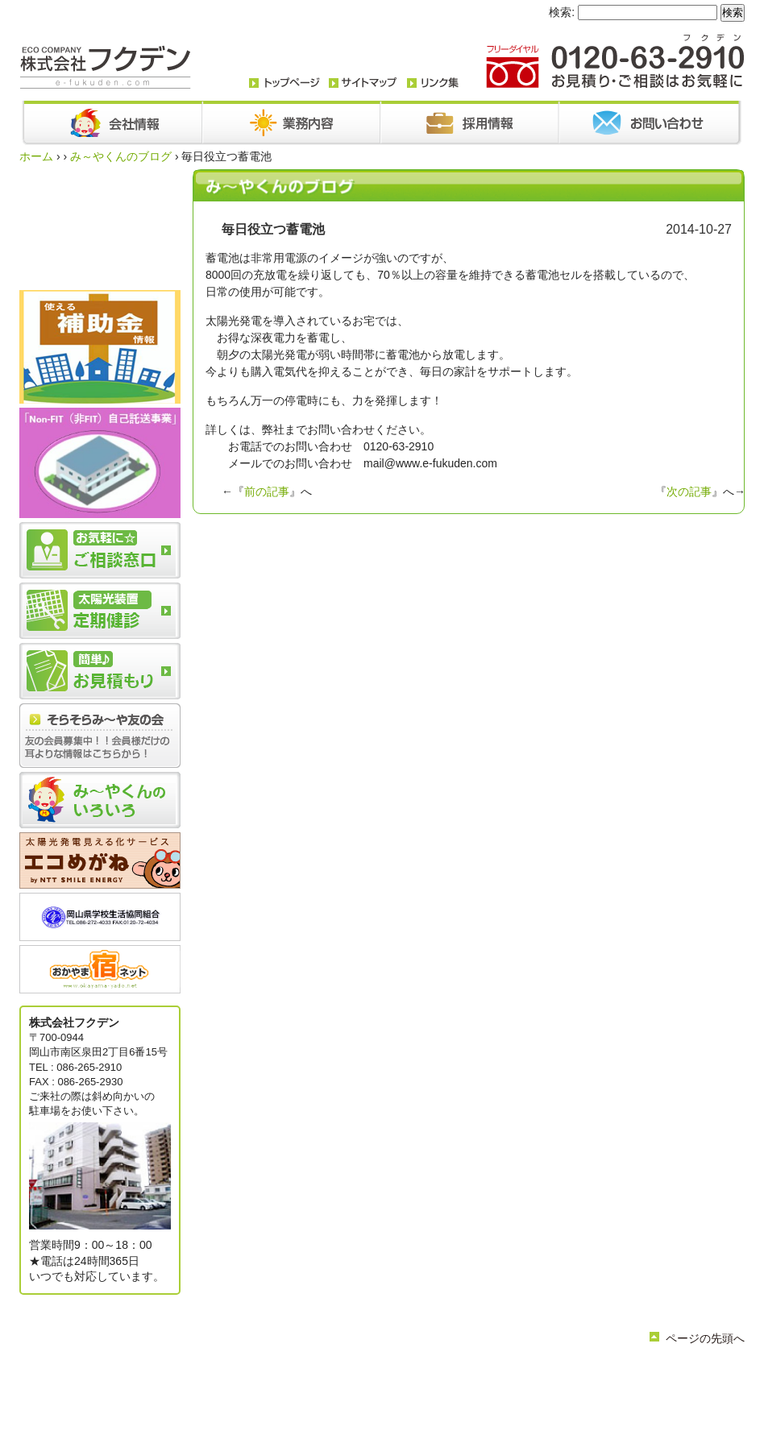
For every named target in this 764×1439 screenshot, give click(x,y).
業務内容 (362, 1373)
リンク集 (377, 1386)
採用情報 (527, 1373)
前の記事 (266, 491)
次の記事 (689, 491)
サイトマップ (435, 1386)
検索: (562, 12)
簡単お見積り (319, 1386)
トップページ (256, 1373)
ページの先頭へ (705, 1338)
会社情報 (314, 1373)
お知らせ (411, 1373)
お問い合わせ (469, 1373)
